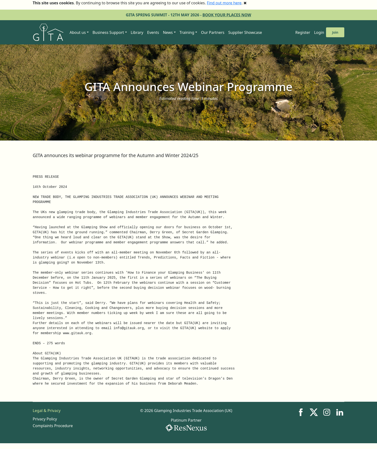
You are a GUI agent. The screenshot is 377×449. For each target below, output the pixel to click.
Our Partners (212, 32)
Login (319, 32)
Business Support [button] (108, 32)
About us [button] (77, 32)
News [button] (168, 32)
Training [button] (187, 32)
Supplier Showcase (245, 32)
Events (153, 32)
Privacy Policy (45, 419)
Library (137, 32)
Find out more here (224, 3)
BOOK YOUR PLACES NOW (226, 15)
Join (335, 32)
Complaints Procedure (53, 425)
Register (302, 32)
